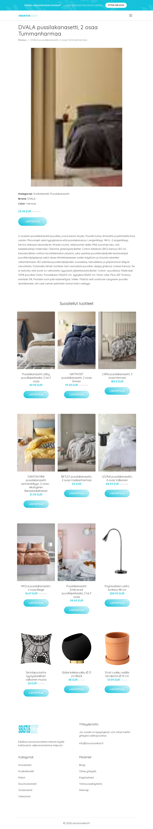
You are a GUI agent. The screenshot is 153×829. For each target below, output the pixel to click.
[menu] (131, 15)
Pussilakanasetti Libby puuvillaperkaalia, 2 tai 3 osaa (36, 377)
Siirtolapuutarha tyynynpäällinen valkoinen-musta (36, 676)
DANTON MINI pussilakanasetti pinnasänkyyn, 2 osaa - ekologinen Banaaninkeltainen (35, 484)
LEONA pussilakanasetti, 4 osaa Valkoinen (117, 478)
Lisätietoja (32, 221)
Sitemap (84, 790)
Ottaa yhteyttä (87, 771)
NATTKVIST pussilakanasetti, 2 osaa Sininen (77, 377)
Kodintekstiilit (41, 193)
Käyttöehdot (86, 777)
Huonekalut (24, 765)
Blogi (82, 765)
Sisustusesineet (27, 783)
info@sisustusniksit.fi (91, 743)
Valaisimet (24, 796)
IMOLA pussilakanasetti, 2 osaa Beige (36, 587)
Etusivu (22, 40)
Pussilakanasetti (59, 193)
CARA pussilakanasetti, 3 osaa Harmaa (117, 375)
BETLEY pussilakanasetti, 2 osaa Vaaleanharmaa (76, 478)
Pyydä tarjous (116, 5)
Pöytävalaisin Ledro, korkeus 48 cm (117, 587)
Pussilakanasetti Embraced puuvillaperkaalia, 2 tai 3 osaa (76, 591)
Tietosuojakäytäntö (90, 783)
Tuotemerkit (25, 790)
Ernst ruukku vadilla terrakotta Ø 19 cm (117, 674)
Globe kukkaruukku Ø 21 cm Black (76, 674)
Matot (21, 777)
